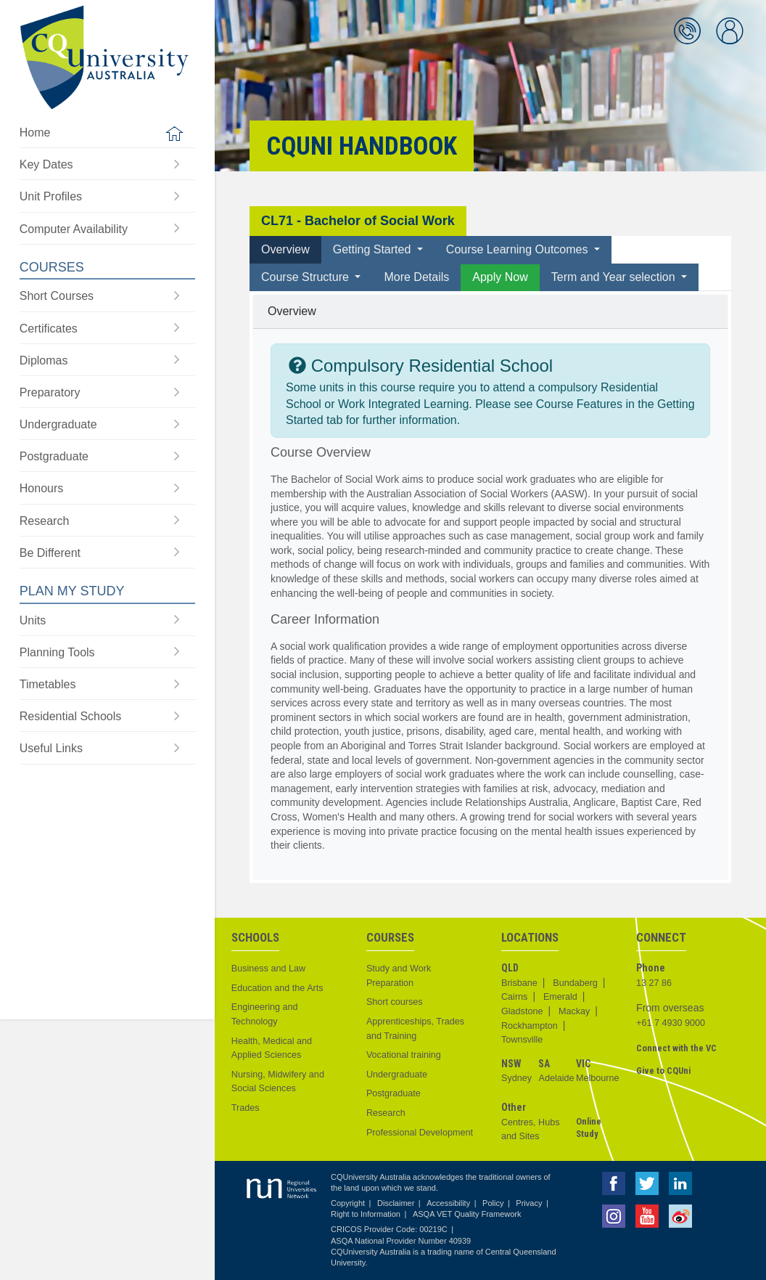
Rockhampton (529, 1026)
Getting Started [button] (373, 249)
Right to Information (365, 1214)
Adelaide (556, 1078)
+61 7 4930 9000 (670, 1023)
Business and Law (268, 968)
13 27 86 (654, 983)
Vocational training (403, 1055)
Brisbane (519, 983)
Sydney (516, 1078)
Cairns (514, 997)
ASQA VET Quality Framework (467, 1214)
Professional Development (419, 1133)
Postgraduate (393, 1093)
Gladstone (522, 1011)
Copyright (348, 1203)
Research (385, 1113)
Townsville (522, 1040)
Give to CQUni (663, 1070)
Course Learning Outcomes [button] (518, 249)
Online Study (588, 1128)
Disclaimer (395, 1203)
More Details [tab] (416, 277)
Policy (492, 1203)
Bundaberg (575, 983)
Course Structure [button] (306, 277)
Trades (245, 1108)
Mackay (574, 1011)
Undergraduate (396, 1074)
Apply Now (499, 277)
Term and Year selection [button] (614, 277)
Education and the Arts (277, 988)
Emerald (560, 997)
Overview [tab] (285, 249)
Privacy (529, 1203)
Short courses (394, 1002)
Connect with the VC (676, 1048)
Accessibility (448, 1203)
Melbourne (597, 1078)
